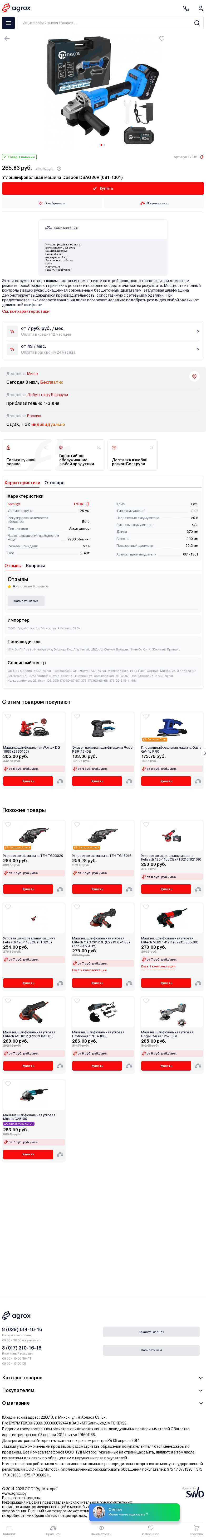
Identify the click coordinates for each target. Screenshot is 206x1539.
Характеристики (22, 482)
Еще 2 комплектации (89, 970)
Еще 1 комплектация (158, 966)
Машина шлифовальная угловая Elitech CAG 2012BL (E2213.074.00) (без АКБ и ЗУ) (101, 942)
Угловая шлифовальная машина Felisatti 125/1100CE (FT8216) (29, 940)
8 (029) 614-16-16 (22, 1329)
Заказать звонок (151, 1332)
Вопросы (35, 565)
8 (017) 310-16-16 (21, 1348)
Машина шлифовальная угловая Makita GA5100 (29, 1117)
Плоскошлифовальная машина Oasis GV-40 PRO (171, 749)
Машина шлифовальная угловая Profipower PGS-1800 (98, 1034)
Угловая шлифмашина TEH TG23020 (33, 856)
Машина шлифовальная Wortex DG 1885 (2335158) (31, 749)
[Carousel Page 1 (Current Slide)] (101, 145)
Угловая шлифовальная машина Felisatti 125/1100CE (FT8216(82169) (171, 857)
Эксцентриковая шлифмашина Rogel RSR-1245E (102, 749)
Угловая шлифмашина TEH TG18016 (101, 856)
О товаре (55, 482)
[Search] (197, 23)
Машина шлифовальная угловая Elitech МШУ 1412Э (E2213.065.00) (169, 940)
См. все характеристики (26, 311)
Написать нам (151, 1350)
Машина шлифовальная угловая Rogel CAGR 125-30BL (167, 1034)
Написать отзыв (26, 601)
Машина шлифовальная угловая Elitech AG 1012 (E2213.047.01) (29, 1034)
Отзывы (13, 565)
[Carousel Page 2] (104, 145)
